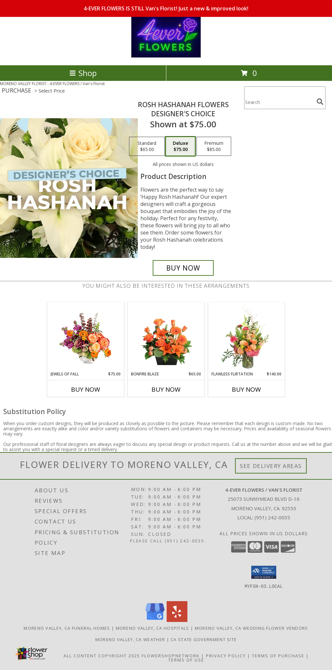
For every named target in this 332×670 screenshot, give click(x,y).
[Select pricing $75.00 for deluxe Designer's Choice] (180, 146)
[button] (263, 572)
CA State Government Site (204, 639)
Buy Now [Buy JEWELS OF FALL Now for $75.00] (85, 389)
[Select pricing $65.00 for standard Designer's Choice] (146, 146)
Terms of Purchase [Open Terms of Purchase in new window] (278, 656)
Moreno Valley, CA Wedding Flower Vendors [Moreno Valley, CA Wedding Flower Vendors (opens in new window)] (251, 628)
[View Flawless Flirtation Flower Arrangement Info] (246, 337)
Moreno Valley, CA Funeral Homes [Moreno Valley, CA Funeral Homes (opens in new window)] (67, 628)
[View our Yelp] (177, 620)
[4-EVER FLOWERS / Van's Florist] (165, 56)
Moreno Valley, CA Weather (130, 639)
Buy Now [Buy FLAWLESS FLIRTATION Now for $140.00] (246, 389)
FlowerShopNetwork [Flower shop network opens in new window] (171, 656)
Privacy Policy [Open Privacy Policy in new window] (226, 656)
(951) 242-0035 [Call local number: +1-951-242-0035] (272, 517)
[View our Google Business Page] (155, 620)
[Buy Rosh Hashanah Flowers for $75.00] (183, 268)
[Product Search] (279, 102)
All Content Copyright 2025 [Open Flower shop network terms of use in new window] (102, 656)
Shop (83, 73)
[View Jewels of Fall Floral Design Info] (86, 337)
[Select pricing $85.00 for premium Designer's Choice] (214, 146)
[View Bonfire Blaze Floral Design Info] (166, 337)
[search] (320, 101)
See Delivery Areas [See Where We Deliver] (271, 466)
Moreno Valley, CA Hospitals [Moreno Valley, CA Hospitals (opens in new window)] (152, 628)
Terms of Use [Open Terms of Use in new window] (186, 660)
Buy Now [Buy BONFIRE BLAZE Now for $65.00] (166, 389)
